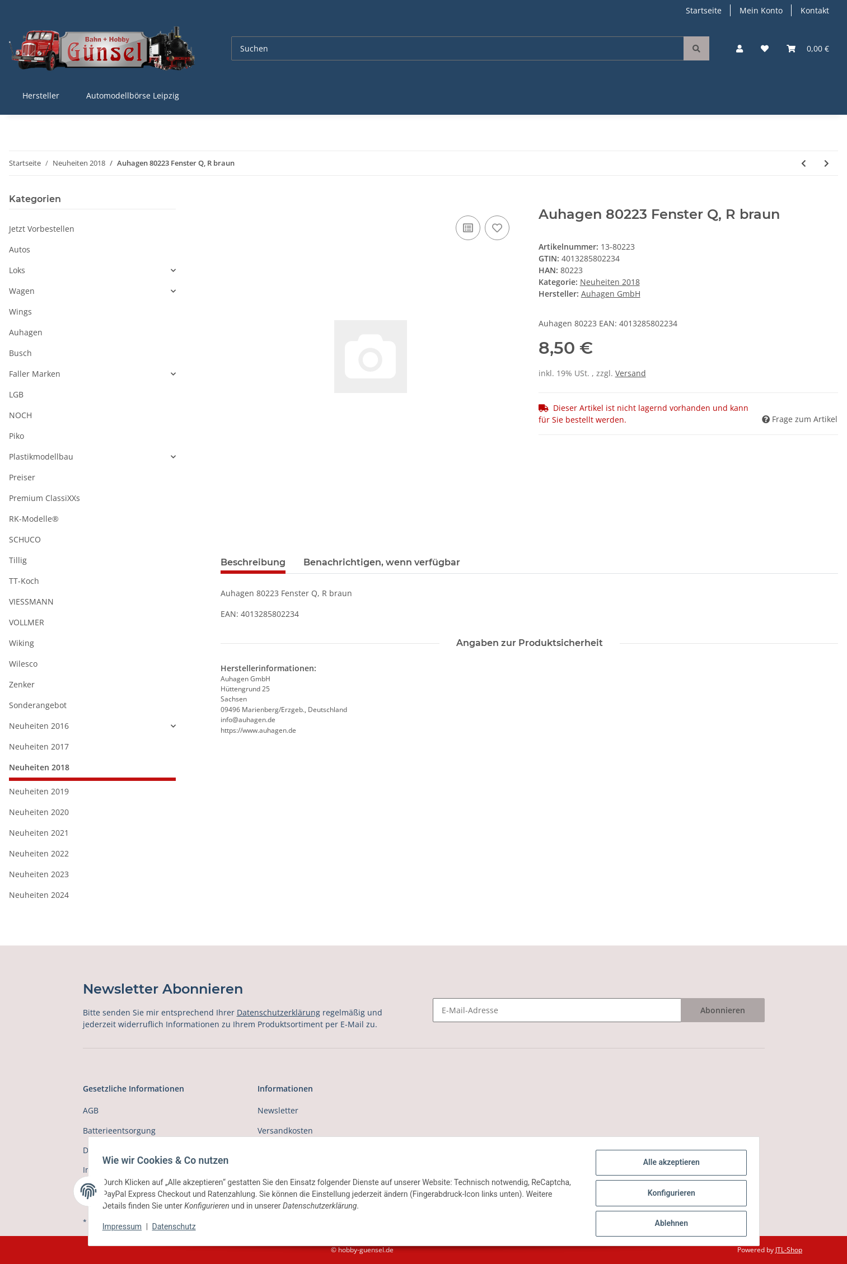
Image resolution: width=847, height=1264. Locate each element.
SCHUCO (25, 539)
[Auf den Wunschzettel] (497, 228)
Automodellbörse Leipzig (132, 95)
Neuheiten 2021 (39, 832)
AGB (91, 1110)
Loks (17, 270)
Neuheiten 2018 (610, 282)
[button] (739, 48)
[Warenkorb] (808, 48)
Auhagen (26, 332)
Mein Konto (761, 10)
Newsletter (278, 1110)
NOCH (20, 415)
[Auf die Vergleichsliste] (468, 228)
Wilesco (23, 663)
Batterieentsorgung (119, 1130)
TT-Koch (24, 580)
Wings (20, 311)
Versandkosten (285, 1130)
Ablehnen (667, 1224)
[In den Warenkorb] (229, 200)
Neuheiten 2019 (39, 791)
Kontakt (815, 10)
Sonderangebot (38, 705)
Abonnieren (722, 1010)
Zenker (22, 684)
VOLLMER (26, 622)
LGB (16, 394)
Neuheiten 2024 (39, 895)
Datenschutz (177, 1229)
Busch (20, 353)
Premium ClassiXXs (44, 498)
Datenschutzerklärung (278, 1012)
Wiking (21, 643)
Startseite (704, 10)
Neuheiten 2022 (39, 853)
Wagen (22, 290)
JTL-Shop (788, 1249)
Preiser (22, 477)
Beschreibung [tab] (253, 562)
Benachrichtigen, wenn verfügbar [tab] (381, 562)
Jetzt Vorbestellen (41, 228)
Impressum (126, 1229)
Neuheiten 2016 (39, 725)
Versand (630, 373)
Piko (16, 435)
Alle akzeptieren (667, 1166)
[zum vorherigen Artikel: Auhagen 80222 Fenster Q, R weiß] (803, 163)
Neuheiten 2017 (39, 746)
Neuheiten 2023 (39, 874)
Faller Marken (34, 373)
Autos (19, 249)
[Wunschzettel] (765, 48)
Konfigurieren (667, 1195)
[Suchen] (457, 48)
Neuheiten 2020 (39, 812)
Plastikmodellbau (41, 456)
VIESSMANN (31, 601)
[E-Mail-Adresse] (557, 1010)
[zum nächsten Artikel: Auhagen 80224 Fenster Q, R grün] (826, 163)
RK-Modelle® (34, 518)
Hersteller (40, 95)
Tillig (18, 560)
